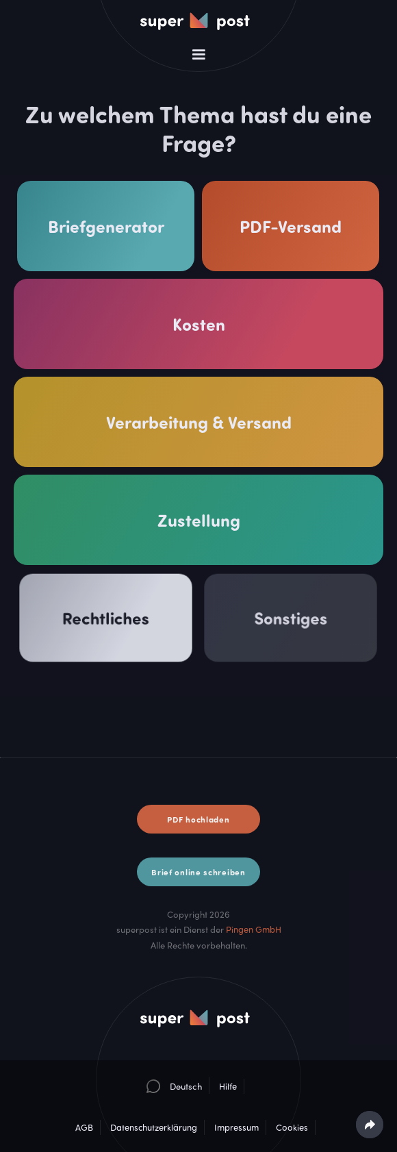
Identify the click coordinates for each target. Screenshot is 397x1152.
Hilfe (228, 1086)
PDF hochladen (198, 819)
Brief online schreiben (198, 871)
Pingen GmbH (253, 929)
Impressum (236, 1127)
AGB (84, 1127)
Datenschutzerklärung (153, 1127)
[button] (198, 54)
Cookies (292, 1127)
